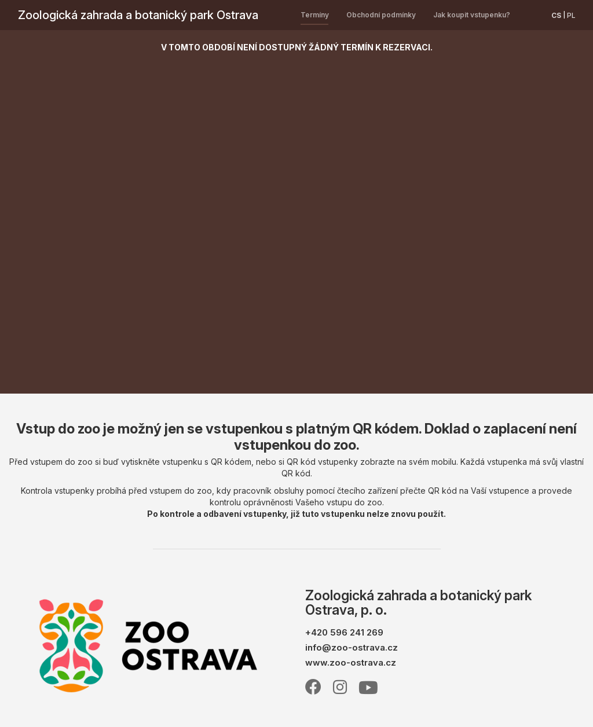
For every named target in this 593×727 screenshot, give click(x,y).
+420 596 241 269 (344, 632)
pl (571, 15)
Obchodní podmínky (381, 14)
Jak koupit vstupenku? (471, 14)
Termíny (315, 14)
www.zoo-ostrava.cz (350, 662)
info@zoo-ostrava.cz (351, 647)
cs (556, 15)
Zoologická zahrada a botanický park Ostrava (138, 15)
